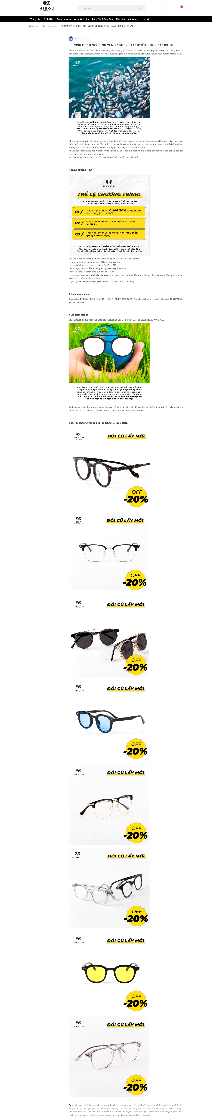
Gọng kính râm (81, 19)
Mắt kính (120, 19)
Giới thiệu (48, 19)
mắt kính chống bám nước (96, 1110)
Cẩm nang (133, 19)
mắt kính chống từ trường (141, 1110)
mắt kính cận (158, 1107)
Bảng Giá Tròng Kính (102, 19)
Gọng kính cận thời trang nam (127, 1107)
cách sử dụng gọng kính (149, 1104)
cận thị (164, 1104)
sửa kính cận (75, 1114)
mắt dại (147, 1107)
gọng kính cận (175, 1104)
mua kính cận (161, 1110)
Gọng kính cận (64, 19)
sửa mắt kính (88, 1114)
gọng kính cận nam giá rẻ (100, 1107)
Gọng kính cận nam (78, 1107)
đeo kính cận (144, 1114)
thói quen (109, 1114)
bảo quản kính (130, 1104)
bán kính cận (116, 1104)
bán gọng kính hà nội (99, 1104)
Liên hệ (145, 19)
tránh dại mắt (121, 1114)
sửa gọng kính (176, 1110)
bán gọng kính (81, 1104)
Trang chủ (35, 19)
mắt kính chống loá (119, 1110)
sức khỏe (99, 1114)
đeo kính (133, 1114)
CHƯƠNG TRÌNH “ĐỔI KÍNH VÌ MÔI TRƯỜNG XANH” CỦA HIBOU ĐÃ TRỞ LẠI (123, 44)
